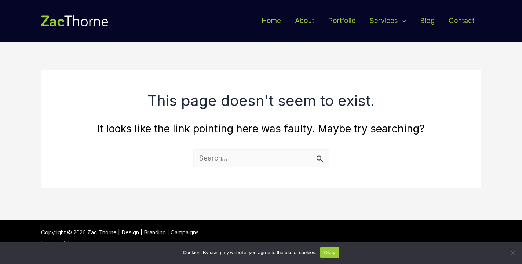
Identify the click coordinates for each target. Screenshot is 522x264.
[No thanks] (512, 252)
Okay (329, 252)
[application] (402, 21)
